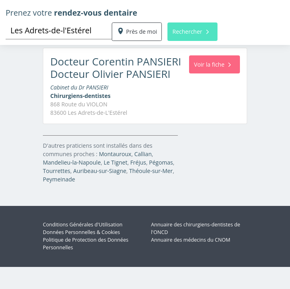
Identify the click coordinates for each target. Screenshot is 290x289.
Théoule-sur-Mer (151, 171)
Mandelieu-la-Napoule (72, 162)
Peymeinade (59, 179)
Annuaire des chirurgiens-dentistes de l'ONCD (195, 228)
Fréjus (138, 162)
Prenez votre (71, 12)
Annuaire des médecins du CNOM (190, 239)
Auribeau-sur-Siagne (100, 171)
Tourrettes (56, 171)
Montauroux (115, 154)
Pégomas (161, 162)
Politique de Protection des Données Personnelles (86, 243)
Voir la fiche (212, 64)
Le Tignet (115, 162)
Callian (143, 154)
